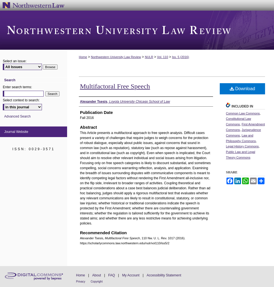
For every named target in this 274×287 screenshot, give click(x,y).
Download (242, 88)
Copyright (97, 281)
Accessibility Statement (164, 275)
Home (83, 57)
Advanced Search (17, 116)
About (96, 275)
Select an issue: (15, 61)
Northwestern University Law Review (137, 30)
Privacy (80, 281)
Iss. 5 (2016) (180, 57)
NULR (149, 57)
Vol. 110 (162, 57)
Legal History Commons (242, 146)
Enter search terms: (17, 87)
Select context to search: (21, 100)
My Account (131, 275)
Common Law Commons (243, 113)
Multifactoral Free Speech (115, 86)
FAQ (111, 275)
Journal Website (16, 132)
